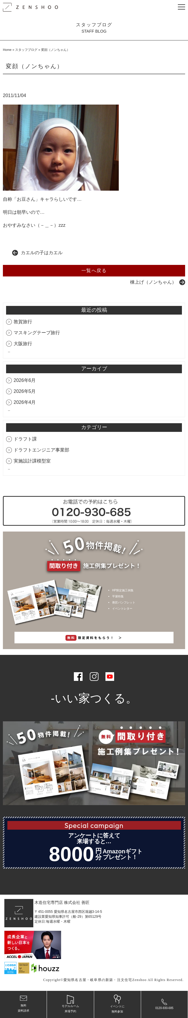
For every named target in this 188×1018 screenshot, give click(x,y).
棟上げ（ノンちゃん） (153, 282)
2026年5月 (25, 391)
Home (7, 49)
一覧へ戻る (94, 270)
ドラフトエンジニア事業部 (41, 449)
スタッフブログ (26, 49)
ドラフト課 (25, 438)
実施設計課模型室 (32, 460)
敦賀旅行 (23, 321)
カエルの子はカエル (42, 252)
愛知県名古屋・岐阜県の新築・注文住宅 (97, 980)
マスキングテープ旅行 (37, 332)
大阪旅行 (23, 343)
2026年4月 (25, 402)
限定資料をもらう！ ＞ (94, 638)
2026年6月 (25, 380)
